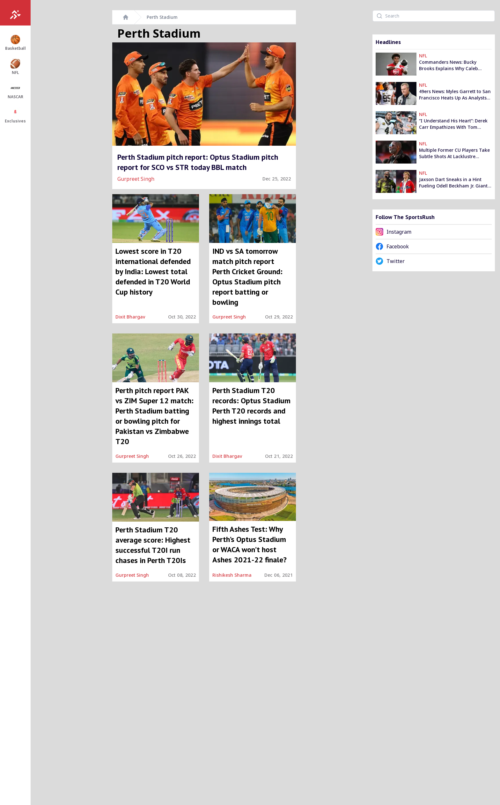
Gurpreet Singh (135, 178)
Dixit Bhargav (130, 317)
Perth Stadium (162, 17)
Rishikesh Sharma (232, 575)
